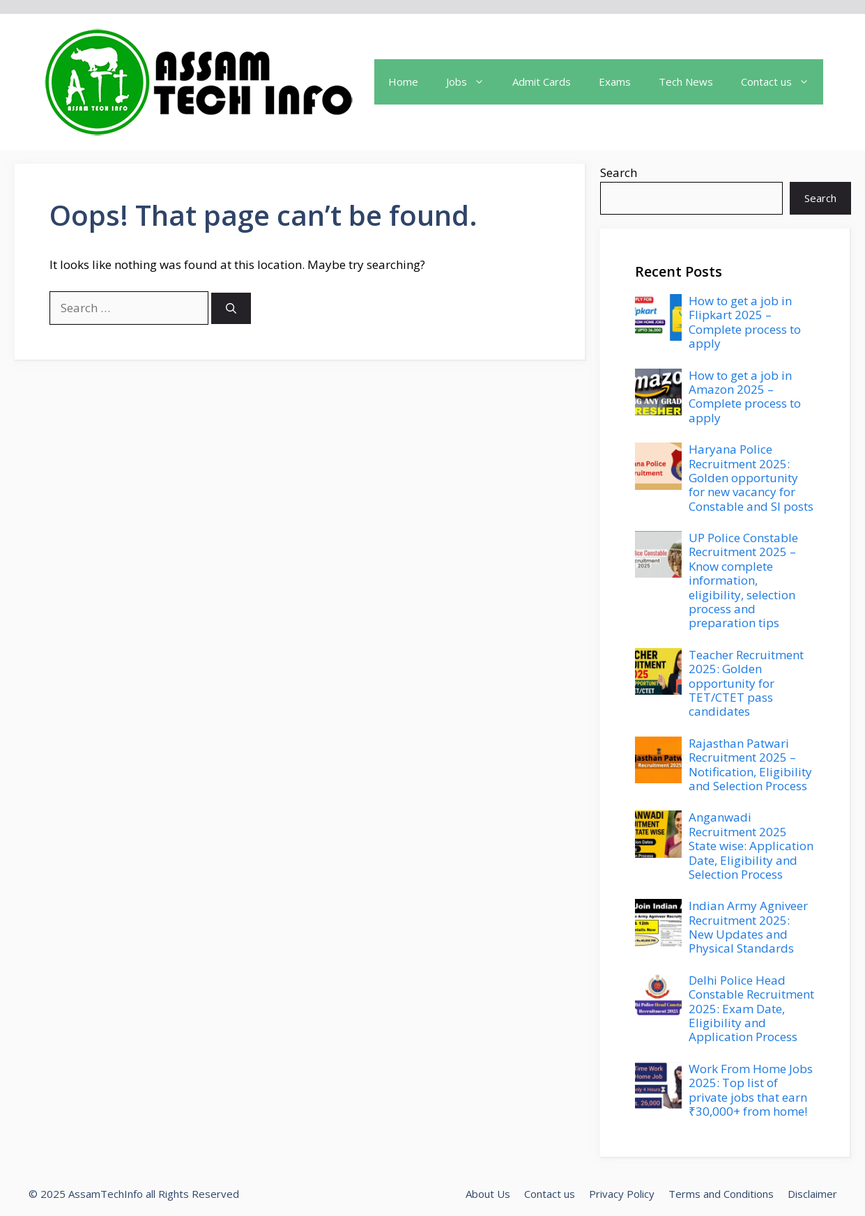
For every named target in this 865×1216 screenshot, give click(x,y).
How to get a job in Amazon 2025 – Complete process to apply (745, 396)
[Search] (231, 308)
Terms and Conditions (721, 1194)
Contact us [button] (782, 82)
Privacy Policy (622, 1194)
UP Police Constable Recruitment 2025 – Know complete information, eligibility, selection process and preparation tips (743, 580)
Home (403, 81)
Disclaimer (812, 1194)
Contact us (549, 1194)
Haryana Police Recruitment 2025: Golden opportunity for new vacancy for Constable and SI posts (751, 477)
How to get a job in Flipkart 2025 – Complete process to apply (745, 322)
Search (618, 172)
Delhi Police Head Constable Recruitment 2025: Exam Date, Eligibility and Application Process (751, 1008)
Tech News (686, 81)
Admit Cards (541, 81)
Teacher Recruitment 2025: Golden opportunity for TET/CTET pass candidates (746, 683)
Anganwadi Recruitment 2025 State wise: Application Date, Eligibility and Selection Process (751, 845)
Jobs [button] (472, 82)
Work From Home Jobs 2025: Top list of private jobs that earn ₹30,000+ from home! (751, 1090)
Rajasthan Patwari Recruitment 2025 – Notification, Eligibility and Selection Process (750, 764)
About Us (488, 1194)
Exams (615, 81)
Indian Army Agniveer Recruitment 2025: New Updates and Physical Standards (748, 927)
